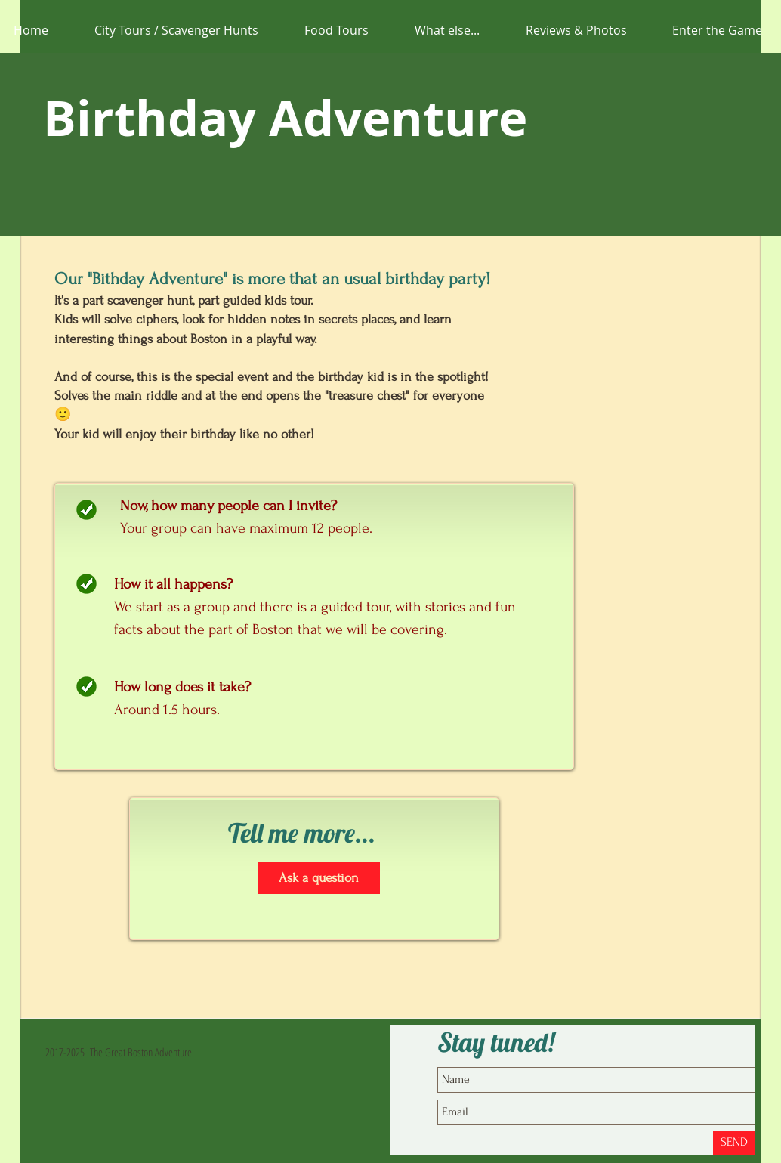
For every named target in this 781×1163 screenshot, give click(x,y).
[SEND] (734, 1143)
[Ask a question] (319, 878)
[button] (446, 30)
